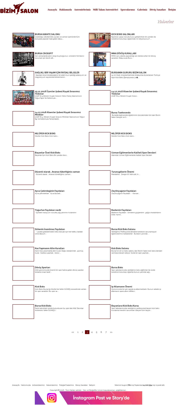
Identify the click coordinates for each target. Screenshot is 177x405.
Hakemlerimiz (52, 385)
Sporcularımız (128, 9)
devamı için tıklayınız (75, 46)
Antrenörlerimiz (82, 9)
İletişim (172, 9)
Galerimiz (142, 9)
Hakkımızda (65, 9)
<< (73, 332)
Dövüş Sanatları (158, 9)
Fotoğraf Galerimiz (66, 385)
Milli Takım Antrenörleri (105, 9)
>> (111, 332)
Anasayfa (52, 9)
